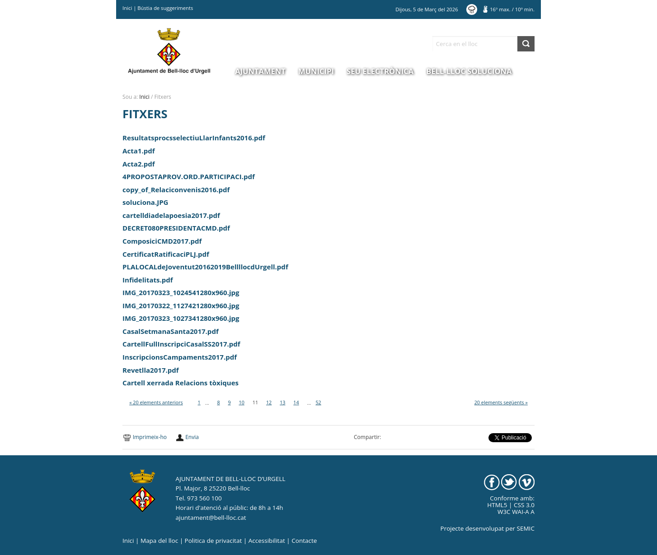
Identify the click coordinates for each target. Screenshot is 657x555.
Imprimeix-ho (150, 437)
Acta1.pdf (138, 150)
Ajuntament (260, 71)
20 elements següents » (501, 402)
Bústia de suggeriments (165, 8)
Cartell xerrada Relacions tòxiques (180, 382)
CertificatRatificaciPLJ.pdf (165, 254)
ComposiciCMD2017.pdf (162, 240)
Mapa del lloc (159, 540)
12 (269, 402)
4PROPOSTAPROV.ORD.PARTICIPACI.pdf (188, 176)
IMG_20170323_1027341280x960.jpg (180, 318)
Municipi (316, 71)
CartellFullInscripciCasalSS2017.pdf (181, 343)
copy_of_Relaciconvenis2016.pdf (176, 189)
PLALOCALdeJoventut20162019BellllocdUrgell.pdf (205, 266)
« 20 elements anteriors (156, 402)
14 (296, 402)
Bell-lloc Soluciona (469, 71)
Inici (127, 8)
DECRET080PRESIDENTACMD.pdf (176, 227)
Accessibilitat (267, 540)
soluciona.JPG (145, 202)
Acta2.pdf (138, 163)
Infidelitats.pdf (147, 279)
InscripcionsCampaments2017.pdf (179, 356)
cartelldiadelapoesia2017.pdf (171, 215)
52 (318, 402)
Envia (192, 437)
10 (241, 402)
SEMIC (526, 528)
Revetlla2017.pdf (150, 370)
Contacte (304, 540)
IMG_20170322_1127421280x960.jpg (180, 305)
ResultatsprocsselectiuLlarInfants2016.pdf (193, 137)
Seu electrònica (380, 71)
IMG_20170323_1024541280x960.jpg (180, 292)
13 (282, 402)
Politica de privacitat (213, 540)
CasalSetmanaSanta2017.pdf (170, 331)
